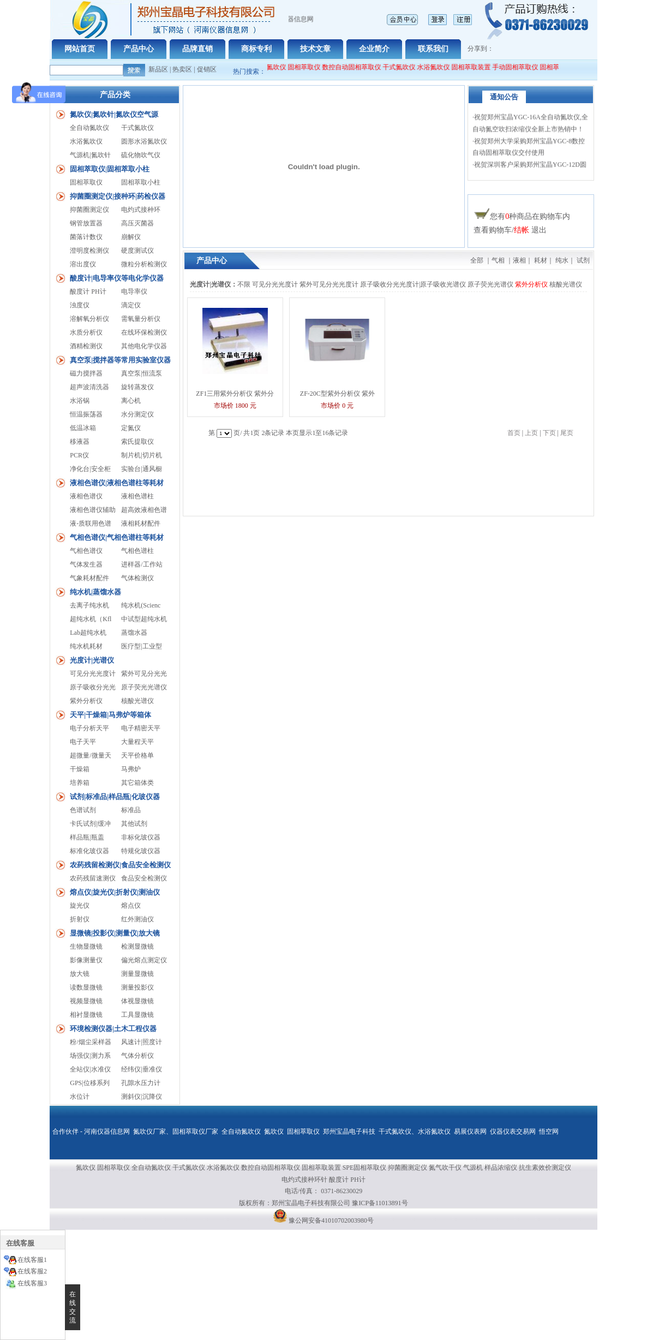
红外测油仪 (137, 919)
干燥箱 (79, 769)
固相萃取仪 (310, 67)
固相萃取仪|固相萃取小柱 (109, 169)
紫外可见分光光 (144, 673)
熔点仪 (131, 905)
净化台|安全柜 (90, 469)
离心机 (131, 400)
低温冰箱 (83, 428)
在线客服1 (32, 1260)
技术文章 (315, 49)
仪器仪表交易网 (513, 1131)
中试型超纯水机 (144, 619)
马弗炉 (131, 769)
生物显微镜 (86, 946)
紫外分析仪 (86, 701)
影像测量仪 (86, 960)
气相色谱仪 (86, 551)
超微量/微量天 (90, 755)
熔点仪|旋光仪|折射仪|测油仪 (115, 892)
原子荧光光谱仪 (144, 687)
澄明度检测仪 (89, 250)
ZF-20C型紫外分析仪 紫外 (337, 393)
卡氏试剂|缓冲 (90, 823)
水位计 (79, 1096)
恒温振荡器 (86, 414)
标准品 (131, 810)
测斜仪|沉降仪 (141, 1096)
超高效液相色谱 (144, 510)
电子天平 (83, 742)
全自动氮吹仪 (272, 67)
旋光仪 (79, 905)
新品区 (158, 69)
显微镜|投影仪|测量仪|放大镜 (115, 933)
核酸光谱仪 (137, 701)
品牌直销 (197, 49)
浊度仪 (79, 305)
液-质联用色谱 (90, 523)
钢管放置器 (86, 223)
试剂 (583, 260)
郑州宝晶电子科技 (349, 1131)
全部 (476, 260)
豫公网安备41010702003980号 (331, 1220)
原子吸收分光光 (93, 687)
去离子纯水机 (89, 605)
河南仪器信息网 (107, 1131)
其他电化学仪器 (144, 346)
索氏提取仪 (137, 441)
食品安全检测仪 (144, 878)
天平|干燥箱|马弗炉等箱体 (110, 715)
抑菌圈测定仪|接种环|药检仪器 (117, 196)
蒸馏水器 (134, 632)
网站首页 (79, 49)
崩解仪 (131, 237)
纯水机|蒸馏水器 (95, 592)
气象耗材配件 (89, 578)
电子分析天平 (89, 728)
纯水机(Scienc (140, 605)
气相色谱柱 (137, 551)
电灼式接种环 (140, 209)
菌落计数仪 (86, 237)
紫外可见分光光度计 (328, 284)
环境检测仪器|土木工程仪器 (113, 1029)
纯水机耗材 (86, 646)
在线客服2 (32, 1271)
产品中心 (138, 49)
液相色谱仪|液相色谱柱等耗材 (117, 483)
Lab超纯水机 (88, 632)
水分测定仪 (137, 414)
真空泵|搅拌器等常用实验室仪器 (120, 360)
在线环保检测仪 (144, 332)
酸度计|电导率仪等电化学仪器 (117, 278)
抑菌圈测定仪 (89, 209)
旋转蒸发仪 (137, 387)
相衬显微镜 (86, 1015)
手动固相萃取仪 (521, 67)
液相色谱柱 (137, 496)
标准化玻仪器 (89, 851)
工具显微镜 (137, 1015)
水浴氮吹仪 (439, 67)
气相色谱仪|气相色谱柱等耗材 (117, 537)
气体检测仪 (137, 578)
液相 (519, 260)
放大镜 (79, 974)
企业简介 (374, 49)
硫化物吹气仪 (140, 155)
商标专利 (256, 49)
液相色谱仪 (86, 496)
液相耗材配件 (140, 523)
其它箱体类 (137, 783)
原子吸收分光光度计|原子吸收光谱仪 (413, 284)
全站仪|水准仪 (90, 1069)
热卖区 (182, 69)
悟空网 (549, 1131)
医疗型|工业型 (141, 646)
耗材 (540, 260)
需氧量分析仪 (140, 319)
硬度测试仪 (137, 250)
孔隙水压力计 (140, 1083)
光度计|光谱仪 (92, 660)
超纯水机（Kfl (90, 619)
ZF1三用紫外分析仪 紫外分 (235, 393)
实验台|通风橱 (141, 469)
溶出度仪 (83, 264)
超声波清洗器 (89, 387)
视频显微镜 (86, 1001)
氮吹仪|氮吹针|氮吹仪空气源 (114, 114)
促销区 (207, 69)
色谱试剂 (83, 810)
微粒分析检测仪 (144, 264)
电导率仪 (134, 291)
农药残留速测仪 (93, 878)
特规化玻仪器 (140, 851)
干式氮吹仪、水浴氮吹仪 (415, 1131)
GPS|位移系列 (89, 1083)
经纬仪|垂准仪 (141, 1069)
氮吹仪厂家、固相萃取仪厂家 (175, 1131)
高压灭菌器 (137, 223)
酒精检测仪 (86, 346)
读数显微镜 (86, 987)
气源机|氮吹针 (90, 155)
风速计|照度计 (141, 1042)
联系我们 (433, 49)
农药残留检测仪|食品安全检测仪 (120, 865)
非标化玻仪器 (140, 837)
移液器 (79, 441)
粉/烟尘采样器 (90, 1042)
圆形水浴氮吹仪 (144, 141)
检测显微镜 (137, 946)
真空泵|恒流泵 (141, 373)
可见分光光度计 (93, 673)
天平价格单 (137, 755)
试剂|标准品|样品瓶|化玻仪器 (115, 797)
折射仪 (79, 919)
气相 (498, 260)
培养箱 (79, 783)
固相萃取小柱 (140, 182)
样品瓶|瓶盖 (87, 837)
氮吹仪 (274, 1131)
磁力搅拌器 (86, 373)
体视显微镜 (137, 1001)
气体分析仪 (137, 1055)
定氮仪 (131, 428)
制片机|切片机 (141, 455)
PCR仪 (79, 455)
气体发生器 (86, 564)
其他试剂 (134, 823)
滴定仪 (131, 305)
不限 (243, 284)
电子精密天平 (140, 728)
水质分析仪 (86, 332)
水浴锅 (79, 400)
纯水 (561, 260)
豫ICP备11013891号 (380, 1203)
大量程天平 (137, 742)
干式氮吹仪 (404, 67)
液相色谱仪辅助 (93, 510)
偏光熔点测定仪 (144, 960)
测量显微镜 (137, 974)
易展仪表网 (470, 1131)
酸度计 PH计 (88, 291)
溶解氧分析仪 (89, 319)
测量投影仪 (137, 987)
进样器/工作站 (141, 564)
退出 (539, 230)
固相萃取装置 (476, 67)
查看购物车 (493, 230)
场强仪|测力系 (90, 1055)
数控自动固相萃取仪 (357, 67)
